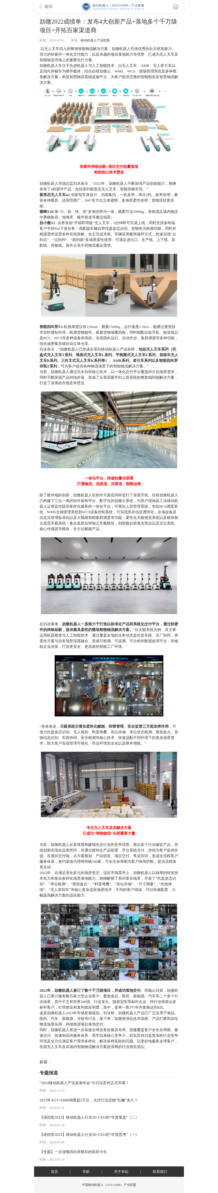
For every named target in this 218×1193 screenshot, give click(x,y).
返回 (46, 6)
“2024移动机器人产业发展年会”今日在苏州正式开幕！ (84, 1083)
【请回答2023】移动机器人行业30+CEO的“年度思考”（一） (89, 1135)
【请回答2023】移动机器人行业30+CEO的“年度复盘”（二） (89, 1117)
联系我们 (160, 1172)
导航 (86, 1172)
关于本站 (121, 1172)
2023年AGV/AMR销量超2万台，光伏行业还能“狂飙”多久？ (89, 1100)
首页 (54, 1172)
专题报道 (49, 1073)
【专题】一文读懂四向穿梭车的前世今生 (73, 1152)
